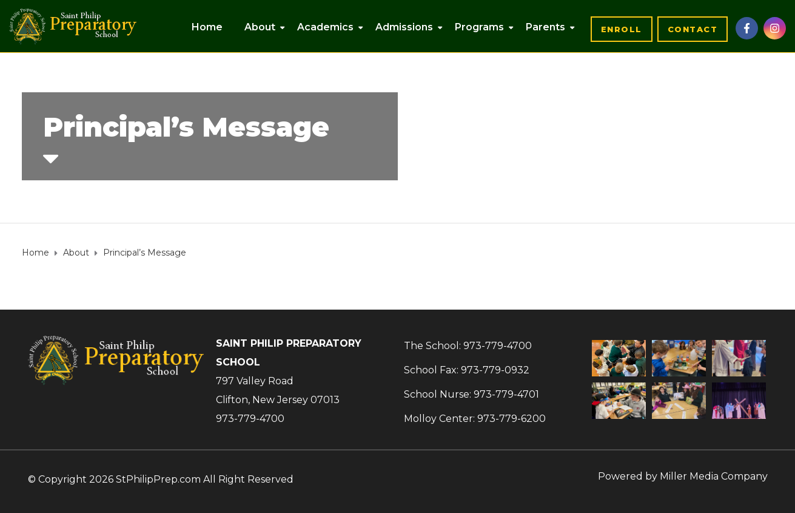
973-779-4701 (506, 394)
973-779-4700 (250, 418)
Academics (325, 27)
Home (207, 27)
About (259, 27)
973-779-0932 (495, 370)
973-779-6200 (511, 418)
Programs (479, 27)
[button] (621, 29)
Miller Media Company (714, 476)
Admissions (404, 27)
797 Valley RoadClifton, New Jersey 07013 (278, 390)
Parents (545, 27)
